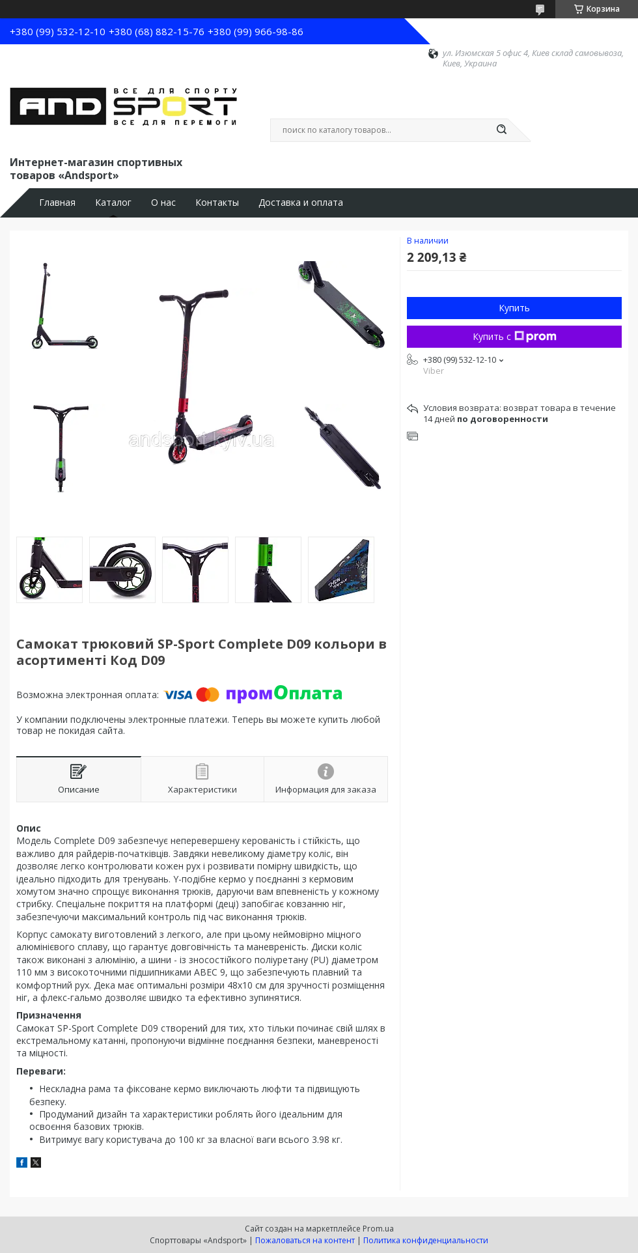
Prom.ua (378, 1228)
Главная (57, 202)
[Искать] (501, 130)
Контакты (217, 202)
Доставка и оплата (300, 202)
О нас (163, 202)
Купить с (515, 336)
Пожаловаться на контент (305, 1240)
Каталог (113, 202)
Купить (514, 308)
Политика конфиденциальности (425, 1240)
